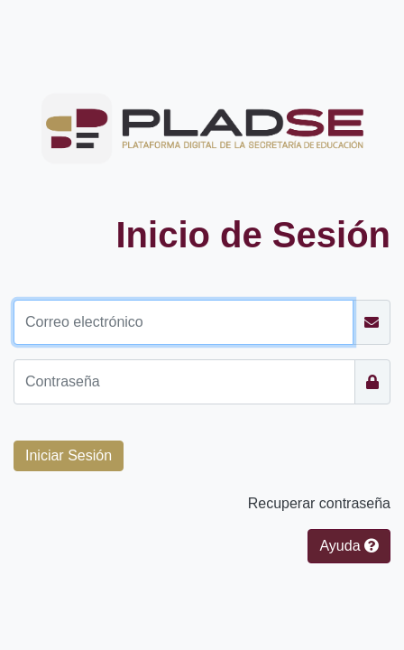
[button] (69, 456)
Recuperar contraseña (319, 503)
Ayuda (349, 545)
